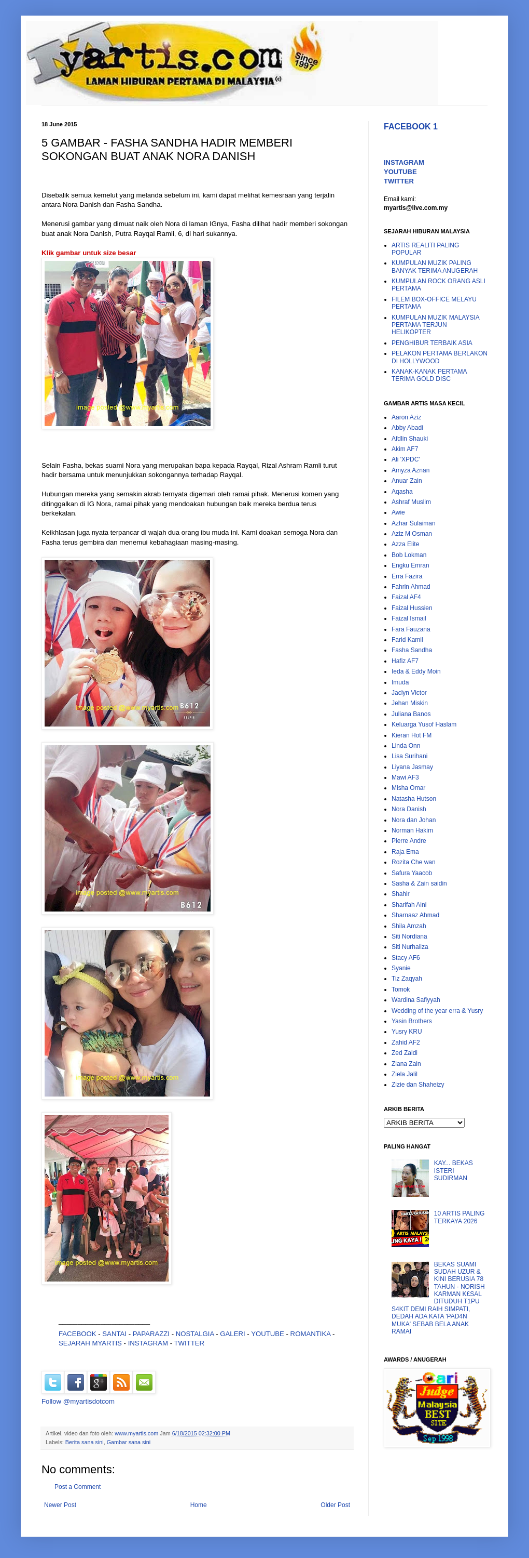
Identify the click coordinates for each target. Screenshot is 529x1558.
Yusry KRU (407, 1031)
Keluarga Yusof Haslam (424, 724)
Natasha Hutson (414, 798)
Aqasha (402, 491)
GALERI (232, 1334)
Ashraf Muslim (411, 502)
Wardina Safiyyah (416, 1000)
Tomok (401, 989)
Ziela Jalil (404, 1074)
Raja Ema (405, 851)
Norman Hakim (412, 830)
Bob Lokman (409, 555)
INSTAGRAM (148, 1343)
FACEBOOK (77, 1334)
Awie (398, 512)
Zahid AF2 (406, 1042)
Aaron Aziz (406, 417)
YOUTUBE (267, 1334)
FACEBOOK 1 (411, 126)
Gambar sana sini (129, 1442)
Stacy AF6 (406, 957)
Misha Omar (408, 787)
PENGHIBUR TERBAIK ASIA (432, 343)
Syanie (401, 968)
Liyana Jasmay (412, 767)
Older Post (335, 1505)
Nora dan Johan (414, 820)
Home (198, 1505)
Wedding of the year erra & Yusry (437, 1010)
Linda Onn (406, 745)
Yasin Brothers (412, 1021)
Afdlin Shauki (410, 438)
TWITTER (189, 1343)
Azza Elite (405, 544)
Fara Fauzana (411, 629)
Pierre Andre (409, 840)
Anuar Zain (407, 480)
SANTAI (115, 1334)
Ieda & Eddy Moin (416, 671)
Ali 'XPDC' (406, 459)
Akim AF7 (405, 449)
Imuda (400, 682)
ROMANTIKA (310, 1334)
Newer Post (60, 1505)
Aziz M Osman (412, 533)
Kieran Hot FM (411, 735)
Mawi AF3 (405, 777)
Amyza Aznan (410, 470)
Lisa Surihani (409, 756)
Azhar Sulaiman (414, 523)
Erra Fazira (407, 576)
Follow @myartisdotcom (78, 1401)
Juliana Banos (411, 714)
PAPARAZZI (151, 1334)
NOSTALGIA (195, 1334)
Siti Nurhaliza (410, 946)
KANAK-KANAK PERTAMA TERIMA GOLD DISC (429, 375)
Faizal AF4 (406, 597)
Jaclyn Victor (409, 692)
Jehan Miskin (410, 703)
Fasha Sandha (412, 650)
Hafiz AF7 (405, 661)
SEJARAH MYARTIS (90, 1343)
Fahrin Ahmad (411, 586)
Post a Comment (77, 1486)
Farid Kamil (407, 639)
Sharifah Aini (409, 904)
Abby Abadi (407, 427)
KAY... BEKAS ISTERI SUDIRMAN (453, 1170)
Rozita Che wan (414, 862)
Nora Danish (409, 809)
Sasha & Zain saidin (419, 883)
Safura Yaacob (412, 873)
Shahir (401, 893)
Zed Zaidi (404, 1053)
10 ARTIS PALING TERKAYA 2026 (459, 1217)
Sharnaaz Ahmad (415, 915)
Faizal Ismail (409, 618)
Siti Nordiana (409, 936)
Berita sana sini (84, 1442)
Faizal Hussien (412, 608)
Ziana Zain (406, 1063)
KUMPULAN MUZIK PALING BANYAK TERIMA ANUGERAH (435, 266)
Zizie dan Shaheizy (418, 1084)
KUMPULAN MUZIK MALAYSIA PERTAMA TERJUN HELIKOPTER (435, 325)
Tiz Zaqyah (407, 978)
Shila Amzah (409, 926)
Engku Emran (410, 565)
